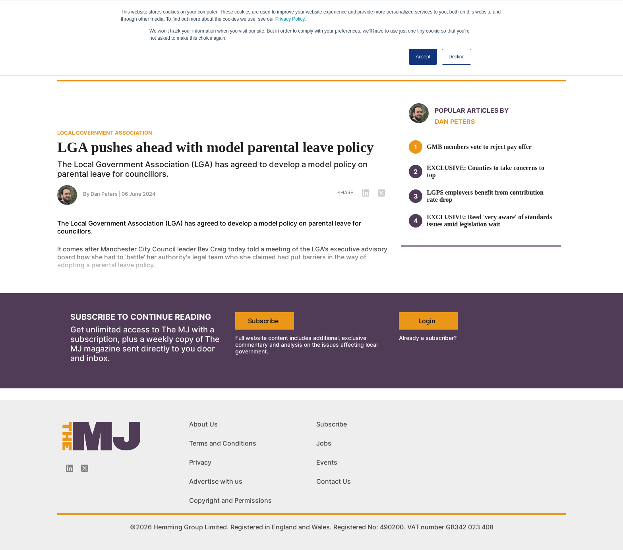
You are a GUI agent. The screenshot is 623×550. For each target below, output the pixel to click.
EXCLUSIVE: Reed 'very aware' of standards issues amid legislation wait (489, 221)
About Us (203, 424)
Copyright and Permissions (230, 500)
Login (426, 321)
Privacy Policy (290, 19)
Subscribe (263, 321)
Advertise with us (215, 481)
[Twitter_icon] (84, 468)
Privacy (200, 462)
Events (326, 462)
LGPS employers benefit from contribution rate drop (485, 196)
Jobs (323, 443)
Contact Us (333, 481)
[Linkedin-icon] (69, 468)
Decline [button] (456, 57)
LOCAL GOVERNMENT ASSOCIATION (104, 132)
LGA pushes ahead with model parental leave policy (215, 147)
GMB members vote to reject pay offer (479, 146)
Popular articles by (472, 110)
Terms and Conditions (222, 443)
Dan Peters (455, 121)
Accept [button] (423, 57)
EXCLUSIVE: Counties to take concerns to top (485, 171)
